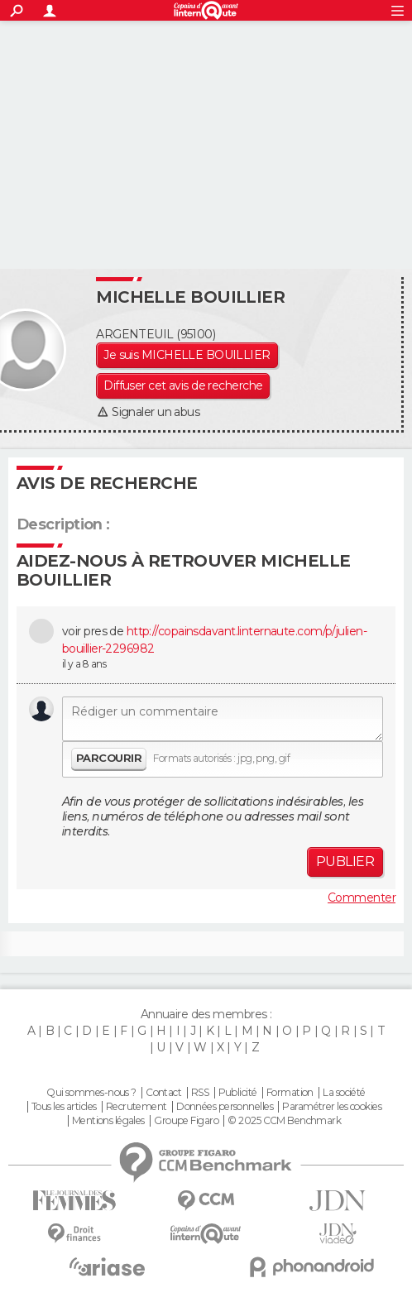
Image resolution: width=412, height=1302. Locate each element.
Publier (345, 861)
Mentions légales (108, 1121)
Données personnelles (224, 1107)
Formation (290, 1093)
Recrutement (136, 1107)
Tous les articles (63, 1107)
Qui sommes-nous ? (91, 1093)
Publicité (237, 1093)
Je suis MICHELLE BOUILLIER (186, 354)
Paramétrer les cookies (331, 1107)
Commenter (361, 897)
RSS (199, 1093)
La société (344, 1093)
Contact (163, 1093)
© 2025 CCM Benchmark (284, 1121)
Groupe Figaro (186, 1121)
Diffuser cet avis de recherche (182, 385)
